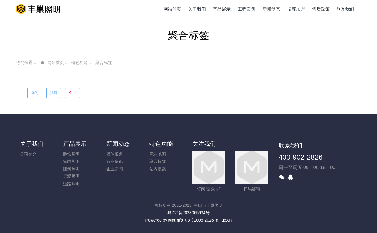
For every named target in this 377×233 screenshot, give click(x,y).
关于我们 (32, 144)
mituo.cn (224, 220)
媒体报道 (114, 154)
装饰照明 (71, 154)
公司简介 (28, 154)
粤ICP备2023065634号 (188, 212)
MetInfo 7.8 (179, 220)
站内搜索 (157, 168)
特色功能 (79, 62)
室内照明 (71, 161)
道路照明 (71, 183)
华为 (34, 93)
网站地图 (157, 154)
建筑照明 (71, 168)
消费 (53, 93)
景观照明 (71, 176)
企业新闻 (114, 168)
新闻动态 (118, 144)
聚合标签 (103, 62)
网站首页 (172, 8)
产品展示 (75, 144)
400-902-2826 (301, 157)
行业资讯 (114, 161)
